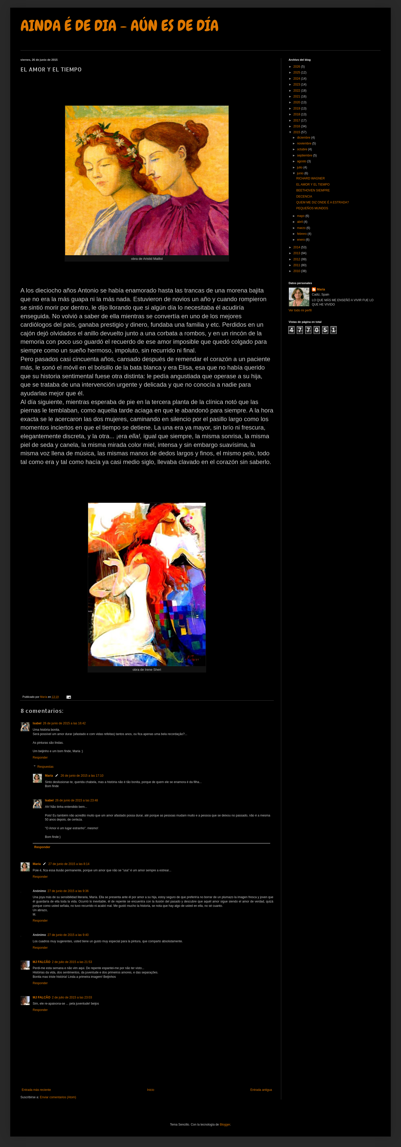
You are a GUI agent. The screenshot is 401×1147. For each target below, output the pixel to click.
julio (300, 167)
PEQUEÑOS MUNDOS (312, 208)
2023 (297, 84)
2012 (297, 259)
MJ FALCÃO (41, 962)
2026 (297, 66)
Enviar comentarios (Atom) (58, 1097)
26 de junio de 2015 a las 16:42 (64, 723)
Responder (40, 757)
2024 (297, 78)
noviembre (304, 143)
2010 (297, 271)
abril (300, 222)
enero (301, 239)
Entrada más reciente (36, 1090)
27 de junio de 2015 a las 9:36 (68, 891)
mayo (301, 216)
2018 (297, 114)
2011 (297, 265)
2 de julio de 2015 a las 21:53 (72, 962)
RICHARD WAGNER (310, 178)
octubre (302, 149)
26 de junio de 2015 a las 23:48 (76, 800)
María (49, 775)
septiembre (305, 155)
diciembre (304, 137)
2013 (297, 253)
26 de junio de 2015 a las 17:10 (82, 775)
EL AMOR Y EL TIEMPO (313, 184)
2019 (297, 108)
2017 (297, 120)
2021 (297, 96)
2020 (297, 102)
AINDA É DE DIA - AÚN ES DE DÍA (119, 25)
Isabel (37, 723)
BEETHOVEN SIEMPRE (313, 190)
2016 (297, 126)
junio (300, 173)
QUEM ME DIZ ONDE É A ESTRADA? (322, 202)
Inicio (150, 1090)
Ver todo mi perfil (300, 310)
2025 (297, 72)
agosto (302, 161)
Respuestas (45, 766)
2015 (297, 132)
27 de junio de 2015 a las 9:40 (68, 935)
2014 (297, 247)
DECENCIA (304, 196)
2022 (297, 90)
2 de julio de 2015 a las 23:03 (72, 997)
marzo (301, 228)
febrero (302, 234)
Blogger (225, 1124)
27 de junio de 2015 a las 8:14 (68, 864)
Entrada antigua (261, 1090)
